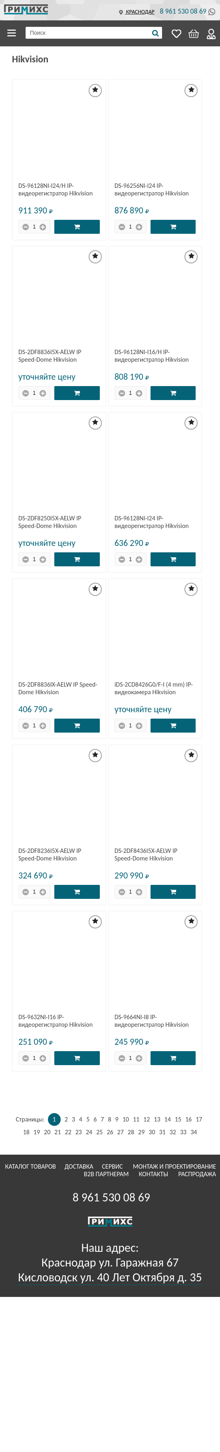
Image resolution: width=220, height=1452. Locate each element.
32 (173, 1132)
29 (141, 1132)
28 (131, 1132)
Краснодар (136, 11)
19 (37, 1132)
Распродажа (197, 1174)
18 (26, 1132)
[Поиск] (155, 33)
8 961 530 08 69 (183, 11)
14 (168, 1119)
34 (193, 1132)
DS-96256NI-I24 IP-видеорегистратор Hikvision (152, 189)
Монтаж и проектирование (174, 1166)
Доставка (80, 1166)
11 (136, 1119)
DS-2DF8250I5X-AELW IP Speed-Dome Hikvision (49, 522)
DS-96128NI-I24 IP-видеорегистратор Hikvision (152, 522)
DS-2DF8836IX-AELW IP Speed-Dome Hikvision (57, 688)
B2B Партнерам (107, 1174)
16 (188, 1119)
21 (57, 1132)
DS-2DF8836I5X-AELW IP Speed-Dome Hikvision (49, 355)
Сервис (113, 1166)
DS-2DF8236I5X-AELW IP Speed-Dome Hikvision (49, 854)
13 (157, 1119)
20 (47, 1132)
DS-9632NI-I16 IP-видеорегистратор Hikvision (55, 1020)
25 (99, 1132)
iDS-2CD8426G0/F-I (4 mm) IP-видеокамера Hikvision (154, 688)
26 (110, 1132)
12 (146, 1119)
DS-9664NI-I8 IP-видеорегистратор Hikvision (152, 1020)
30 (152, 1132)
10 (126, 1119)
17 (199, 1119)
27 (120, 1132)
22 (68, 1132)
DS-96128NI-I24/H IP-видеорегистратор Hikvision (55, 189)
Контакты (154, 1174)
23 (78, 1132)
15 (178, 1119)
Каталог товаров (13, 33)
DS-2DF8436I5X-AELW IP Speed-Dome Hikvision (146, 854)
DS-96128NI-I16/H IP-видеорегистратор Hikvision (152, 355)
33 (183, 1132)
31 (162, 1132)
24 (89, 1132)
